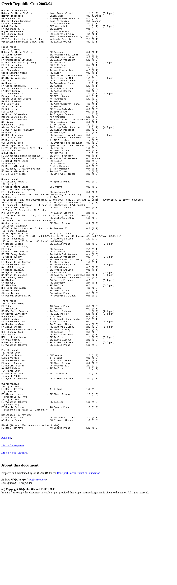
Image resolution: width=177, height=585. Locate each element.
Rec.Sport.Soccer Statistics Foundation (78, 561)
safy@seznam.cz (37, 567)
